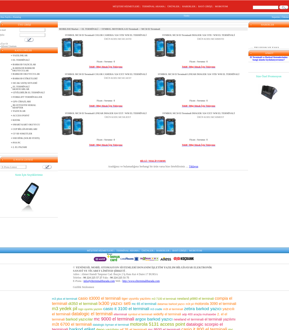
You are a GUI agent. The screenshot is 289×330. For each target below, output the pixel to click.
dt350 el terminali (82, 274)
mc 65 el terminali (144, 274)
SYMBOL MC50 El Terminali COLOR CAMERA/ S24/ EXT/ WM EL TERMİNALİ (106, 73)
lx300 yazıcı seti (114, 273)
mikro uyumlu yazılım (88, 305)
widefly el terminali (167, 284)
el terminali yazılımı (220, 289)
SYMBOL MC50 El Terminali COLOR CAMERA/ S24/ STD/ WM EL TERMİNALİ (106, 34)
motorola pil (71, 310)
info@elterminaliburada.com (99, 251)
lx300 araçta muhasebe (212, 324)
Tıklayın (193, 165)
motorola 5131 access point (157, 294)
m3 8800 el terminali (182, 324)
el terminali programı (185, 320)
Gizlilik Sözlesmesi (83, 257)
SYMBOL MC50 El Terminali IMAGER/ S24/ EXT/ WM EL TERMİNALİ (198, 112)
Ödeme (285, 16)
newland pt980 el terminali (195, 269)
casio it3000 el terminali (99, 268)
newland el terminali (189, 289)
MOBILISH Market (68, 28)
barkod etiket (82, 299)
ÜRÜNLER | (174, 6)
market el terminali (110, 315)
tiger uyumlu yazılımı (136, 269)
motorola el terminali (132, 324)
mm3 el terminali (122, 310)
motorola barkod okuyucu (146, 320)
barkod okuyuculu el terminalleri (93, 324)
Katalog (17, 16)
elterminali (120, 284)
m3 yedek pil (64, 278)
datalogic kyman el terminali (111, 295)
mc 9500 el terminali (164, 300)
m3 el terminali (157, 324)
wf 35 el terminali (133, 300)
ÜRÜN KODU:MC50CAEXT (117, 77)
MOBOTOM (221, 6)
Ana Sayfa (5, 16)
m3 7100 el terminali (164, 269)
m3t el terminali (173, 279)
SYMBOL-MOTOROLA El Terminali (119, 28)
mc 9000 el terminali (114, 289)
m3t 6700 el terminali (72, 294)
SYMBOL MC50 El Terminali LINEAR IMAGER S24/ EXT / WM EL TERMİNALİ (106, 112)
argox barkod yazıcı (154, 289)
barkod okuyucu (173, 310)
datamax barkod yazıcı (171, 274)
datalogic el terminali (92, 283)
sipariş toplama (115, 305)
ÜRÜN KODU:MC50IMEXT (210, 116)
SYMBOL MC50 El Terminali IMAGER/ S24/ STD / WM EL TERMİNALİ (198, 34)
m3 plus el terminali (64, 269)
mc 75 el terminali (204, 310)
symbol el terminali (140, 284)
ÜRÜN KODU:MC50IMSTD (210, 38)
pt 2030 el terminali (108, 320)
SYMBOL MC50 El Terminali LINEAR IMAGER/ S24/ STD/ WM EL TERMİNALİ (198, 73)
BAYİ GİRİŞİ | (206, 6)
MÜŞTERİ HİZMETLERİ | (127, 6)
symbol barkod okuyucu (188, 305)
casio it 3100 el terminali (126, 278)
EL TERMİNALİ (90, 28)
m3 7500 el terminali (148, 304)
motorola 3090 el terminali (215, 274)
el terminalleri (146, 310)
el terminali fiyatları (79, 320)
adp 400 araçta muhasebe (199, 284)
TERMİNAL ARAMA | (154, 6)
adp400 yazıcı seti (206, 315)
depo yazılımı (107, 300)
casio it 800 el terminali (204, 299)
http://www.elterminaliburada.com (141, 251)
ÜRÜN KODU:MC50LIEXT (118, 116)
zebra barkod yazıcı (202, 278)
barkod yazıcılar (79, 289)
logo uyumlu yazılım (90, 279)
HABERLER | (190, 6)
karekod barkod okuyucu (140, 315)
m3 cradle (156, 279)
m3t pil (190, 274)
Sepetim (276, 16)
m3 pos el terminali (94, 310)
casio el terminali (173, 315)
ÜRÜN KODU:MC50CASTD (117, 38)
